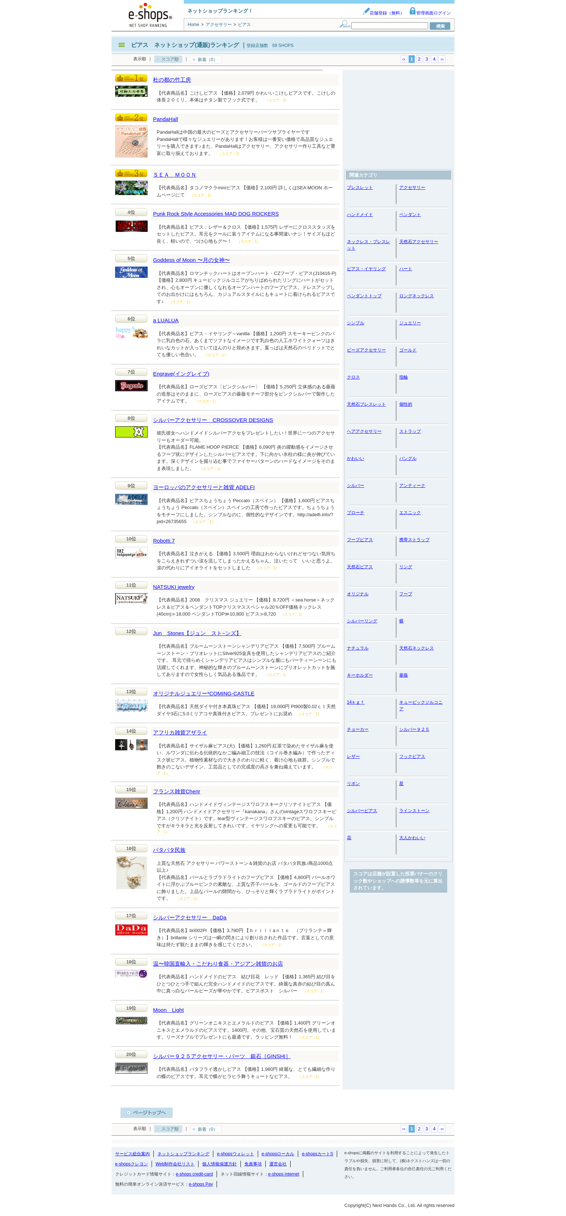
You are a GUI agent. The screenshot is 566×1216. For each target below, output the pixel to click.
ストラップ (410, 431)
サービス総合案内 (132, 1153)
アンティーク (412, 485)
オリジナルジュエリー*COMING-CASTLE (203, 693)
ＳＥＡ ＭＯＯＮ (174, 175)
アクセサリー (412, 187)
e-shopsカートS (317, 1153)
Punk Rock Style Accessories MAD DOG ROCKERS (216, 214)
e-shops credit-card (194, 1174)
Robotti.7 (164, 541)
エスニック (410, 512)
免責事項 (253, 1164)
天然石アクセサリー (418, 241)
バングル (408, 458)
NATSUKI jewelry (174, 587)
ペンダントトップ (364, 295)
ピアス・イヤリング (366, 268)
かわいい (355, 458)
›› (442, 59)
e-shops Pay (201, 1184)
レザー (353, 756)
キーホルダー (360, 675)
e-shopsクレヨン (131, 1164)
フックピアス (412, 756)
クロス (353, 377)
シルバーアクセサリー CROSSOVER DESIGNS (213, 420)
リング (405, 566)
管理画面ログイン (430, 13)
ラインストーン (414, 810)
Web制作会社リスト (175, 1164)
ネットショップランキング (183, 1153)
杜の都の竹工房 (172, 80)
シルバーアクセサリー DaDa (189, 917)
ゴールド (408, 350)
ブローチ (355, 512)
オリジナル (358, 593)
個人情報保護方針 (219, 1164)
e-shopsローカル (278, 1153)
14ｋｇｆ (356, 702)
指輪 (403, 377)
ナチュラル (358, 648)
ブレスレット (360, 187)
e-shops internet (283, 1174)
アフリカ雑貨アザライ (180, 732)
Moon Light (168, 1010)
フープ (405, 593)
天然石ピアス (360, 566)
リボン (353, 783)
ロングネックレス (416, 295)
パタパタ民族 (169, 850)
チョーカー (358, 729)
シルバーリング (362, 621)
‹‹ (404, 59)
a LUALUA (166, 320)
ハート (405, 268)
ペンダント (410, 214)
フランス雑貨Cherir (176, 791)
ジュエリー (410, 322)
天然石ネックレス (416, 648)
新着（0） (208, 59)
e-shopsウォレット (235, 1153)
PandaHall (165, 119)
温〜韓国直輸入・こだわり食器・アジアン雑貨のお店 (218, 964)
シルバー (355, 485)
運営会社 (278, 1164)
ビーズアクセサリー (366, 350)
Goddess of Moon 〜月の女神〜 (191, 260)
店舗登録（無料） (383, 13)
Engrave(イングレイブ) (181, 374)
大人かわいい (412, 837)
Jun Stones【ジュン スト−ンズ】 (197, 633)
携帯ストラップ (414, 539)
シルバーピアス (362, 810)
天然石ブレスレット (366, 404)
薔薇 (403, 675)
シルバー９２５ (414, 729)
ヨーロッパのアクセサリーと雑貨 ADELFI (204, 487)
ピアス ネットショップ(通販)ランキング (185, 45)
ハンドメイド (360, 214)
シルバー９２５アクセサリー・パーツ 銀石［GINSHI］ (222, 1056)
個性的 (405, 404)
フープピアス (360, 539)
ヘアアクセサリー (364, 431)
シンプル (355, 322)
